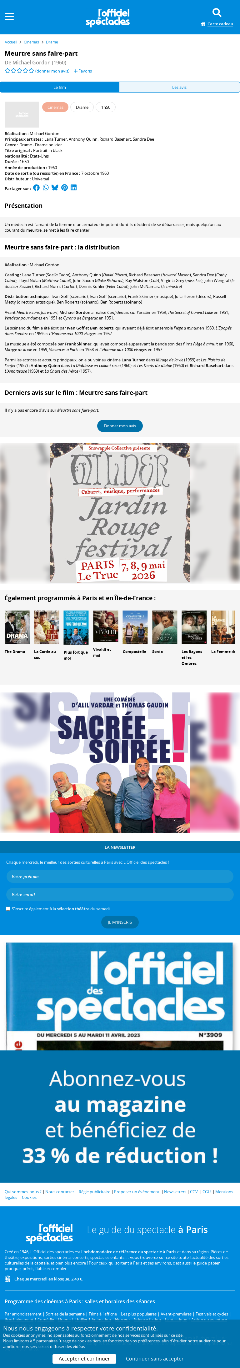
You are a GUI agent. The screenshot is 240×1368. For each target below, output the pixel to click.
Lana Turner (55, 139)
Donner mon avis (120, 426)
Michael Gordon (44, 133)
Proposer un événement (136, 1191)
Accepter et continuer (84, 1358)
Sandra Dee (143, 139)
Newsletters (175, 1191)
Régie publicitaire (94, 1191)
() (46, 275)
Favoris (83, 71)
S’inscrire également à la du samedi (61, 909)
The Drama (15, 651)
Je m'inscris (120, 922)
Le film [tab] (59, 87)
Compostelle (134, 651)
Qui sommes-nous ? (23, 1191)
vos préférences (145, 1341)
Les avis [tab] (179, 87)
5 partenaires (45, 1341)
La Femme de (223, 651)
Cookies (29, 1197)
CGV (194, 1191)
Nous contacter (59, 1191)
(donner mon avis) (52, 71)
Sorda (157, 651)
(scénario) (70, 296)
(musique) (150, 296)
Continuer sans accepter (155, 1358)
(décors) (193, 296)
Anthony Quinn (83, 139)
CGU (206, 1191)
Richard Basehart (115, 139)
